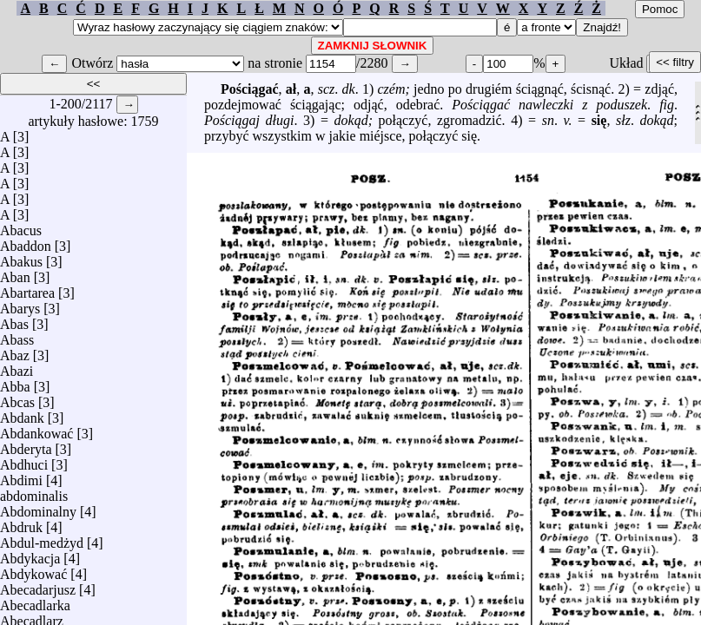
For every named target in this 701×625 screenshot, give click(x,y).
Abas (14, 319)
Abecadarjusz (38, 585)
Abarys (20, 304)
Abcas (17, 398)
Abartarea (27, 288)
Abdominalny (38, 507)
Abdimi (21, 476)
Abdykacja (30, 554)
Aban (15, 273)
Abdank (22, 413)
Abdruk (21, 523)
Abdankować (36, 429)
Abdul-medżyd (41, 538)
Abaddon (25, 241)
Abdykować (33, 569)
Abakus (21, 257)
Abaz (15, 351)
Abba (15, 382)
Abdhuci (24, 460)
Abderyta (26, 445)
